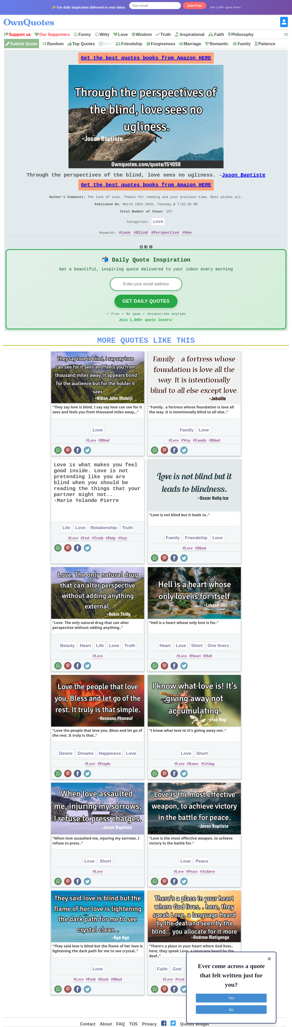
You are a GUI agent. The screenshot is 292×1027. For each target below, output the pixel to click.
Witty (104, 34)
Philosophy (242, 34)
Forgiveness (163, 44)
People (105, 780)
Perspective (166, 243)
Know (194, 780)
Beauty (67, 662)
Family (244, 44)
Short (197, 662)
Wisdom (144, 34)
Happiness (110, 770)
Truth (165, 34)
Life (66, 544)
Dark (104, 996)
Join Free (194, 5)
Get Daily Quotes (146, 314)
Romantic (219, 44)
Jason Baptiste (243, 179)
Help (112, 555)
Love (123, 34)
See (188, 243)
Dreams (86, 770)
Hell (208, 673)
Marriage (192, 44)
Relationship (103, 544)
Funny (84, 34)
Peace (202, 878)
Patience (266, 44)
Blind (142, 243)
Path (92, 996)
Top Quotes (83, 44)
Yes (231, 996)
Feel (85, 555)
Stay (123, 555)
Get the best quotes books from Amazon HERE (146, 59)
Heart (85, 662)
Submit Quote (23, 44)
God (177, 985)
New (107, 44)
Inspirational (192, 34)
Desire (66, 770)
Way (187, 457)
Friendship (131, 44)
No (231, 1008)
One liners (218, 662)
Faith (219, 34)
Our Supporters (54, 34)
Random (55, 44)
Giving (208, 780)
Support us (19, 34)
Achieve (208, 888)
